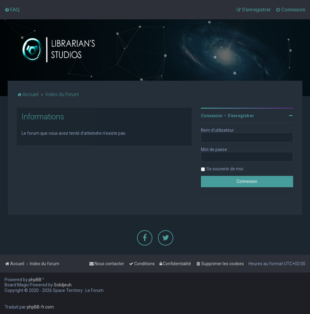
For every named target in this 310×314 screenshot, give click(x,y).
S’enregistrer (241, 115)
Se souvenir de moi (224, 168)
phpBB (35, 279)
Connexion (211, 115)
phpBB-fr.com (40, 306)
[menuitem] (12, 9)
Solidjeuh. (63, 284)
